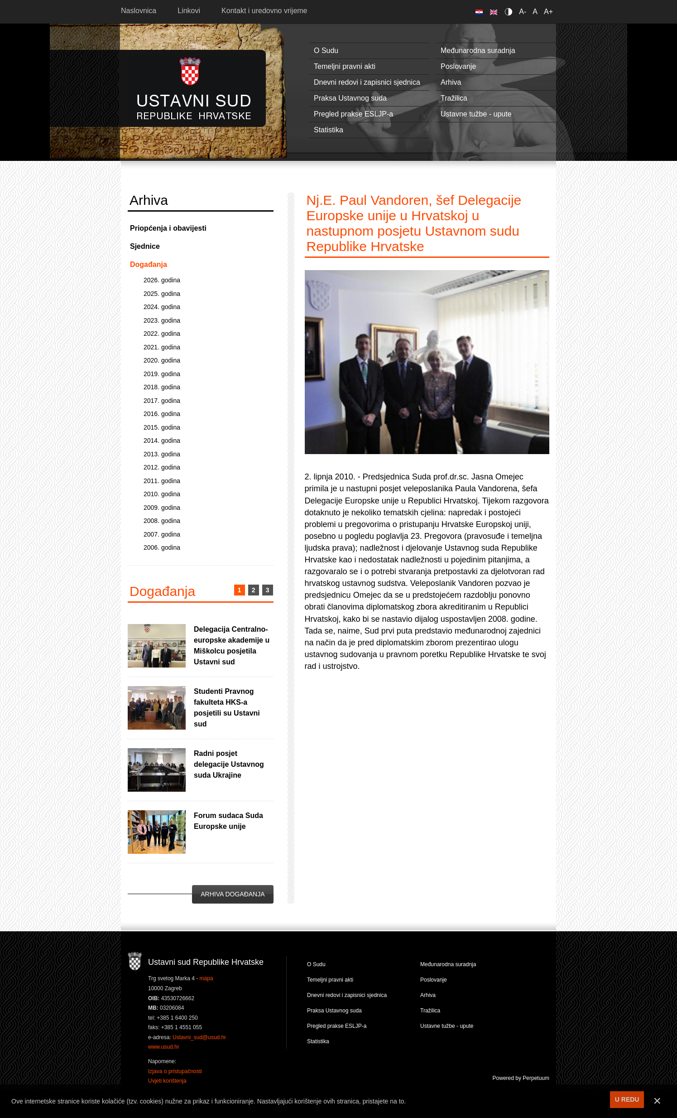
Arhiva (451, 82)
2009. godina (162, 507)
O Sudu (326, 50)
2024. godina (162, 306)
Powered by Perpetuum (521, 1078)
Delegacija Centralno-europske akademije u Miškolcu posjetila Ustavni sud (231, 645)
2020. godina (162, 360)
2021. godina (162, 347)
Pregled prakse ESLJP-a (353, 114)
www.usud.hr (163, 1047)
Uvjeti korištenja (167, 1081)
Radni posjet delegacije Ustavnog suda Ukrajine (229, 764)
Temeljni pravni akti (344, 66)
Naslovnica (138, 11)
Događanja (148, 264)
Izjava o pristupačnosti (175, 1071)
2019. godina (162, 374)
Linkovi (189, 11)
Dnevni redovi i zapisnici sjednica (367, 82)
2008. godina (162, 520)
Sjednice (145, 246)
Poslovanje (458, 66)
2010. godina (162, 494)
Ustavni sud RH (194, 88)
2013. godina (162, 454)
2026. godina (162, 280)
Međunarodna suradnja (478, 50)
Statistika (328, 130)
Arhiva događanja (232, 894)
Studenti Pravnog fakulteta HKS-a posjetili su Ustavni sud (227, 707)
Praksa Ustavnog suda (350, 98)
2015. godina (162, 427)
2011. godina (162, 480)
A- (522, 11)
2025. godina (162, 293)
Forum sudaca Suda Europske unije (228, 821)
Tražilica (454, 98)
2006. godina (162, 547)
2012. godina (162, 467)
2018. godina (162, 387)
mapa (206, 978)
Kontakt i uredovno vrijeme (264, 11)
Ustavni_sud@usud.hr (199, 1037)
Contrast (510, 11)
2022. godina (162, 333)
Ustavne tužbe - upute (476, 114)
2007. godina (162, 534)
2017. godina (162, 400)
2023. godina (162, 320)
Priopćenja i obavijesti (168, 228)
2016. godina (162, 413)
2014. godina (162, 440)
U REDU (627, 1099)
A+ (548, 11)
